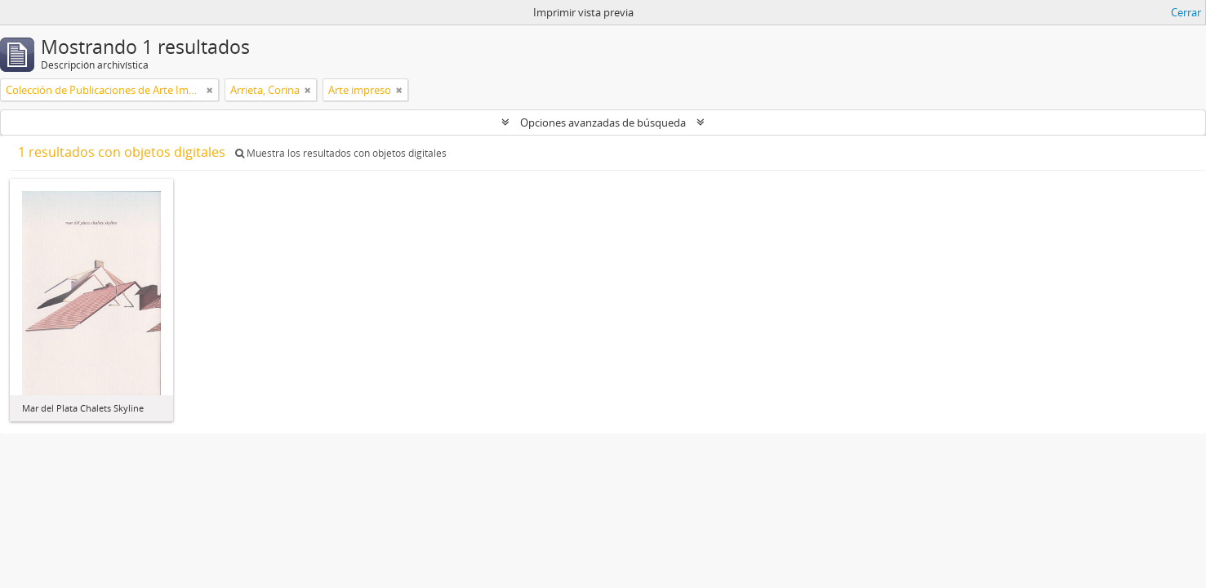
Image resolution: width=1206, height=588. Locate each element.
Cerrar (1186, 12)
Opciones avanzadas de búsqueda (603, 122)
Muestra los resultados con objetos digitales (341, 153)
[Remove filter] (210, 90)
